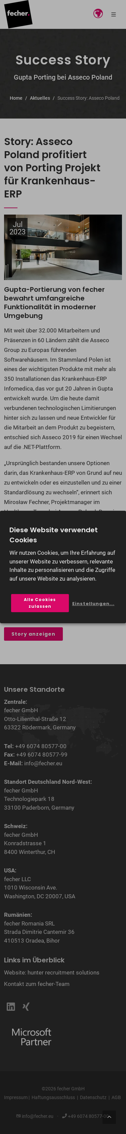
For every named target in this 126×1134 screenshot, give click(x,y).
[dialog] (63, 567)
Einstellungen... (93, 603)
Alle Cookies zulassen (40, 603)
